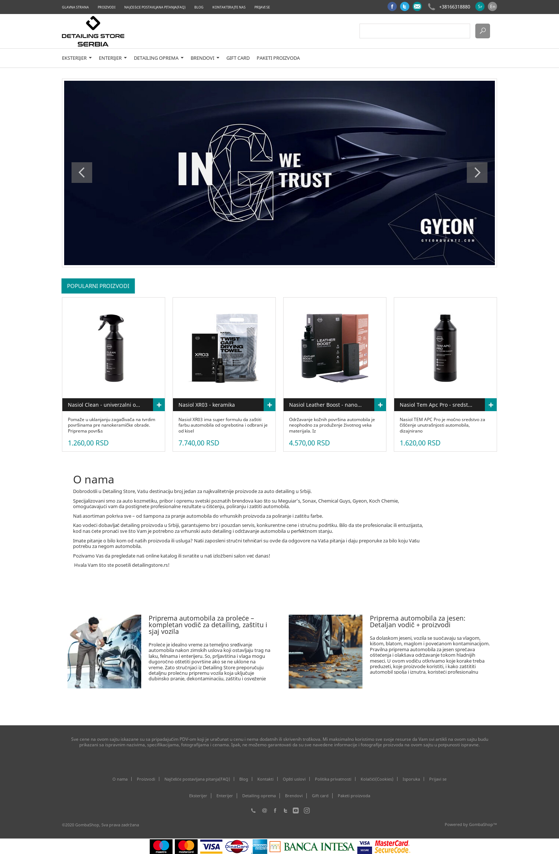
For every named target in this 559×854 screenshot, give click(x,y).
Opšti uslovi (294, 779)
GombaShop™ (483, 824)
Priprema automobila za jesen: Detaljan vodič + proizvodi (417, 621)
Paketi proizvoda (278, 58)
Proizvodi (106, 7)
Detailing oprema (159, 58)
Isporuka (411, 779)
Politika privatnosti (333, 779)
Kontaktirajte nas (229, 7)
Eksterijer (77, 58)
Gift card (238, 58)
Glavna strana (75, 7)
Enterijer (113, 58)
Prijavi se (262, 7)
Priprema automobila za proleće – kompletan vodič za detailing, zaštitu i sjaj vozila (208, 625)
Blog (199, 7)
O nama (120, 779)
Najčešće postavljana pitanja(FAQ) (154, 7)
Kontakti (265, 779)
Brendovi (205, 58)
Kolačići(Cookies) (377, 779)
